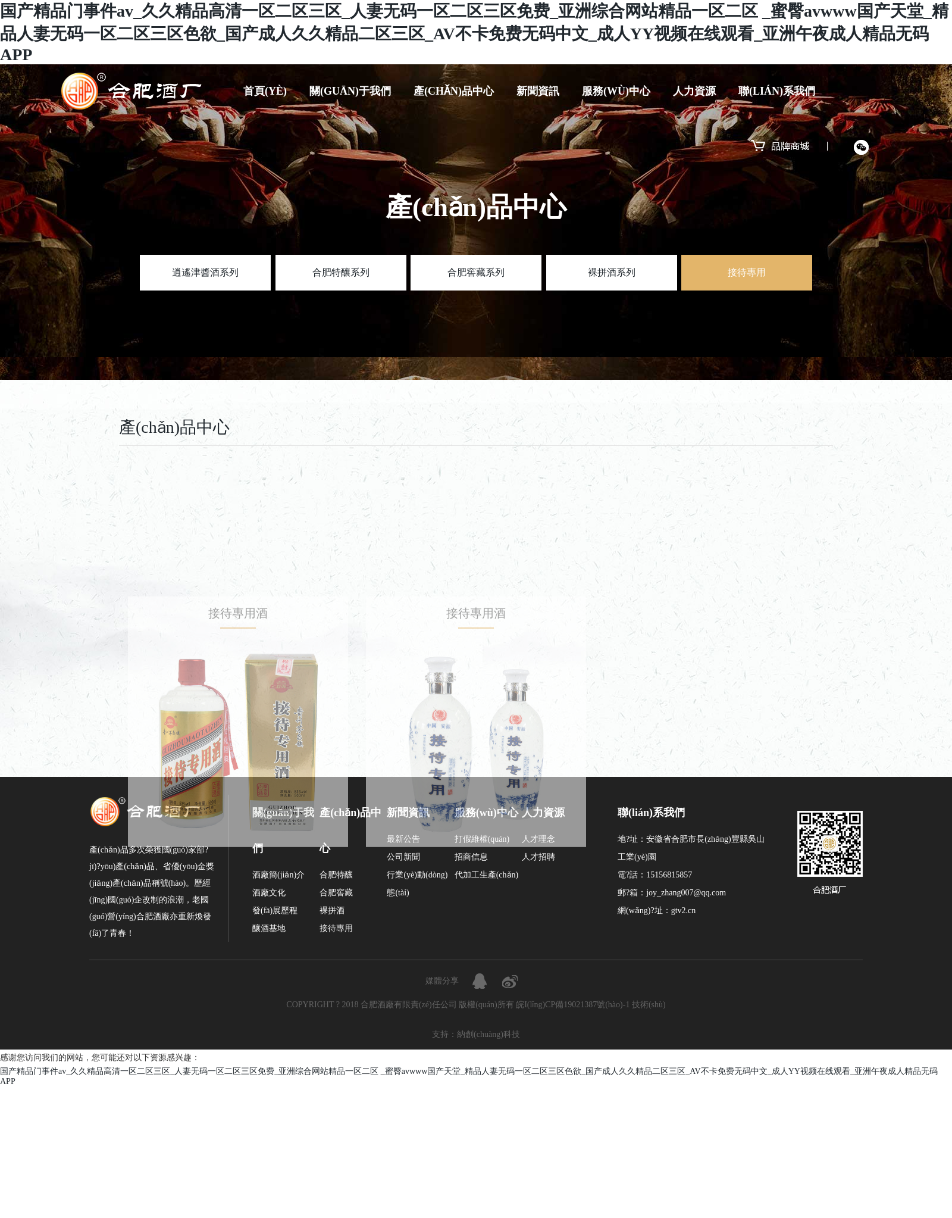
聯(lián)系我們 (776, 91)
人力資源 (694, 91)
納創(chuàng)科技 (488, 1034)
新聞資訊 (537, 91)
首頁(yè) (265, 91)
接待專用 (747, 272)
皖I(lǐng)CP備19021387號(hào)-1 (573, 1004)
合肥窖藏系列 (476, 272)
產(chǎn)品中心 (454, 91)
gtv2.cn (683, 910)
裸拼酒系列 (611, 272)
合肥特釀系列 (340, 272)
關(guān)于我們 (350, 91)
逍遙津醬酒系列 (205, 272)
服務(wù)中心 (616, 91)
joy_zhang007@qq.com (686, 892)
